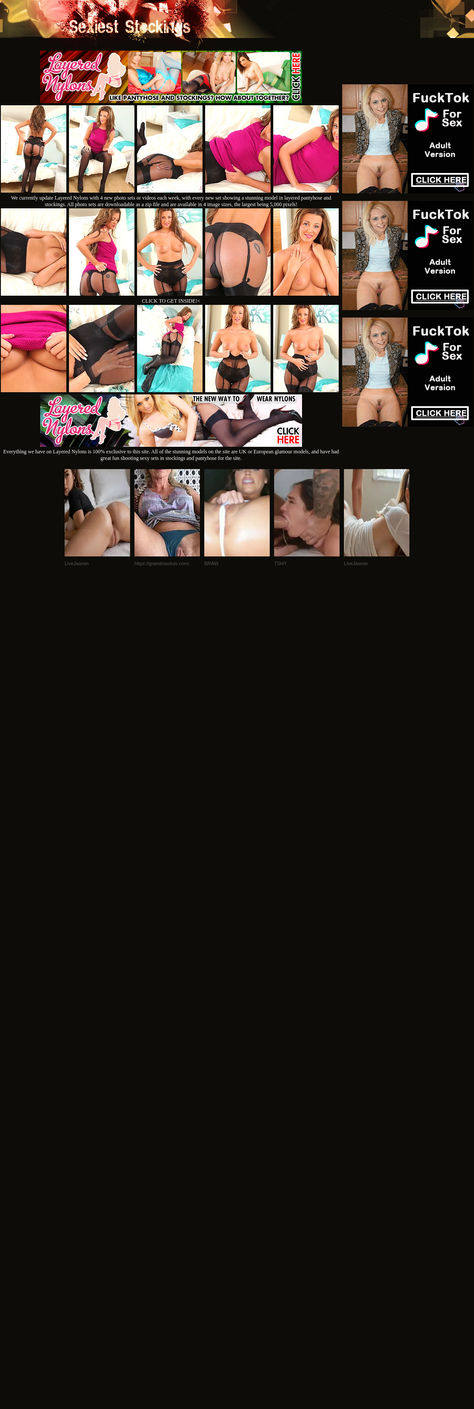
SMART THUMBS (252, 1193)
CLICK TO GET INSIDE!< (171, 301)
